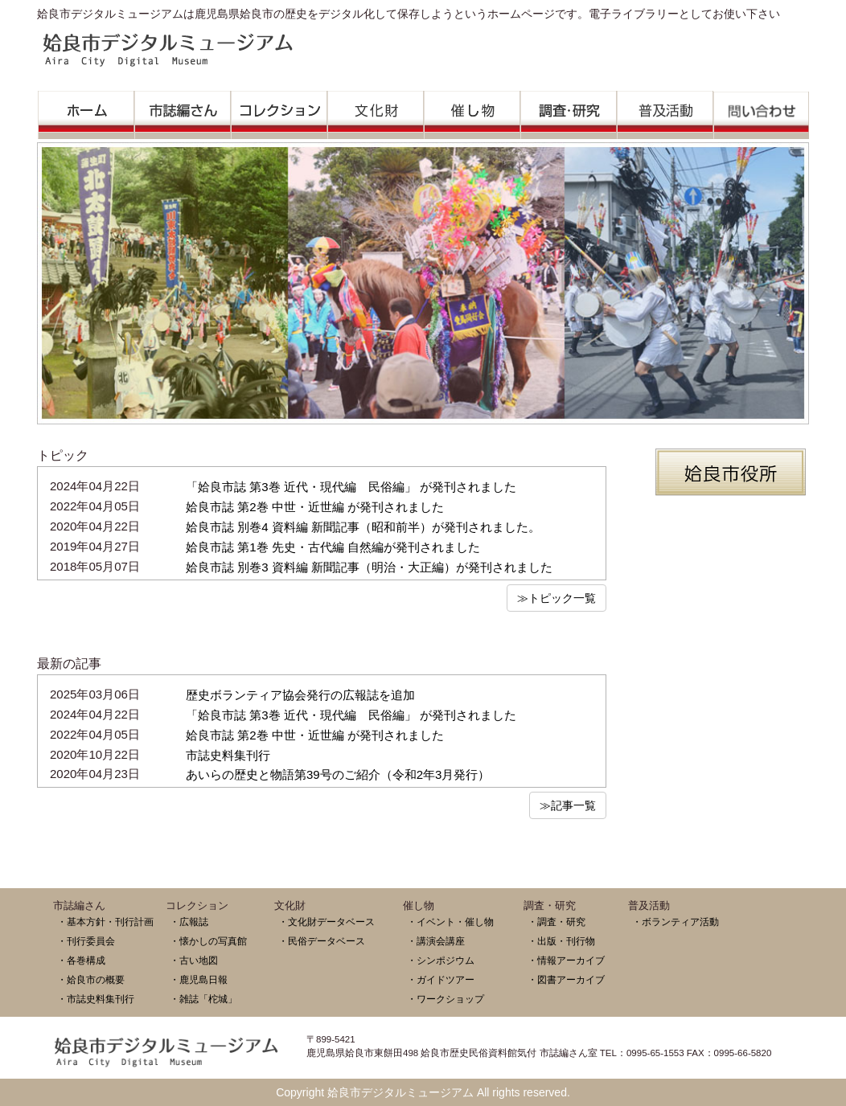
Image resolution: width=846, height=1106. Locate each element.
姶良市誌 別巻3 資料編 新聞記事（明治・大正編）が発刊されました (369, 567)
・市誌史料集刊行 (95, 998)
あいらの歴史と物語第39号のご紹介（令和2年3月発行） (338, 774)
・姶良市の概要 (91, 979)
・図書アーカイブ (566, 979)
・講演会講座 (436, 941)
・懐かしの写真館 (208, 941)
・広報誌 (189, 921)
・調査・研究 (556, 921)
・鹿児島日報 (199, 979)
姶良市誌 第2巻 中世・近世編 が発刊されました (315, 507)
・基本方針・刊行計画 (105, 921)
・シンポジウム (440, 960)
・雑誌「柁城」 (203, 998)
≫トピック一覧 (556, 598)
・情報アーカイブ (566, 960)
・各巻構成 (81, 960)
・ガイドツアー (440, 979)
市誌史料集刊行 (228, 755)
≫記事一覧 (568, 805)
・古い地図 (194, 960)
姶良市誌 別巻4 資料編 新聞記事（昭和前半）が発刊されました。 (363, 527)
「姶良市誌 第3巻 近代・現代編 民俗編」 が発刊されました (351, 487)
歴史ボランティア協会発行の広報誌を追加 (300, 695)
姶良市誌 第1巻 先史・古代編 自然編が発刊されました (333, 547)
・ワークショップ (445, 998)
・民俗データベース (321, 941)
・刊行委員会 (86, 941)
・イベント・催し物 (450, 921)
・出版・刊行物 (561, 941)
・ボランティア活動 (675, 921)
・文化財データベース (326, 921)
